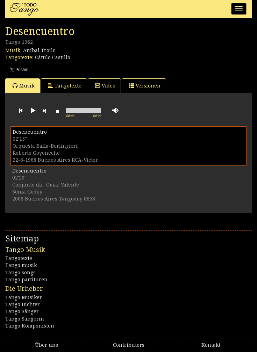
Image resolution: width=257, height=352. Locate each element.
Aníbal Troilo (39, 50)
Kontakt (210, 345)
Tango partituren (26, 279)
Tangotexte (64, 86)
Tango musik (21, 265)
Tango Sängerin (24, 319)
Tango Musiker (23, 297)
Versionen (144, 86)
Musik (23, 86)
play (33, 111)
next (44, 110)
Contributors (128, 345)
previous (21, 110)
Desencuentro (30, 132)
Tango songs (20, 272)
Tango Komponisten (29, 326)
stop (58, 110)
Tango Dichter (22, 304)
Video (105, 86)
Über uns (46, 345)
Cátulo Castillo (52, 57)
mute (115, 110)
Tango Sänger (22, 311)
